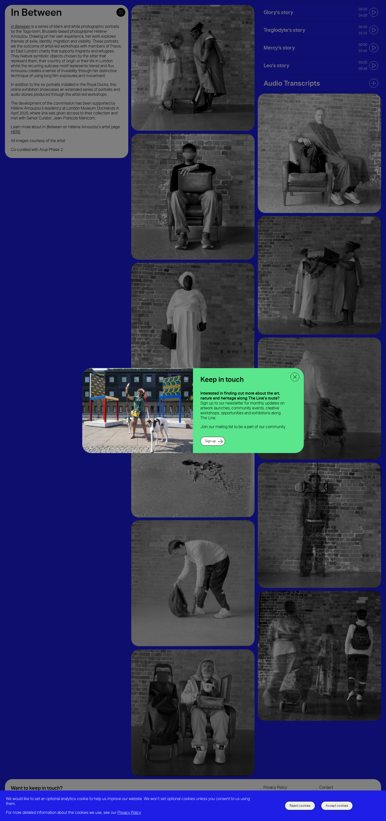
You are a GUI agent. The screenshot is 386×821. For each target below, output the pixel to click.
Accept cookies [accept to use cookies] (337, 805)
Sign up (210, 441)
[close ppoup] (294, 376)
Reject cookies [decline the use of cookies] (300, 805)
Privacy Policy (129, 812)
